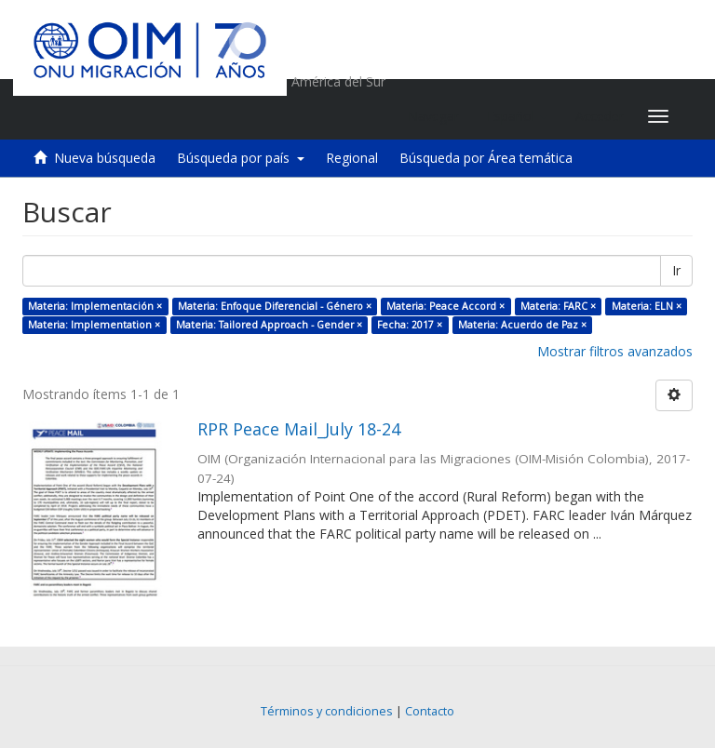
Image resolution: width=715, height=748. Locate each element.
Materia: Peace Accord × (445, 306)
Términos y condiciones (327, 711)
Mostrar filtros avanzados (615, 351)
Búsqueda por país (240, 158)
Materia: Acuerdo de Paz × (522, 324)
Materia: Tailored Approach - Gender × (269, 324)
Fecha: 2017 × (409, 324)
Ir (676, 270)
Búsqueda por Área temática (486, 158)
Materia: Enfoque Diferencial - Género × (274, 306)
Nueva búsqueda (104, 158)
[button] (517, 116)
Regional (352, 158)
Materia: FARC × (558, 306)
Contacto (429, 711)
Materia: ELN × (646, 306)
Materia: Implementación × (95, 306)
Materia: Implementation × (94, 324)
